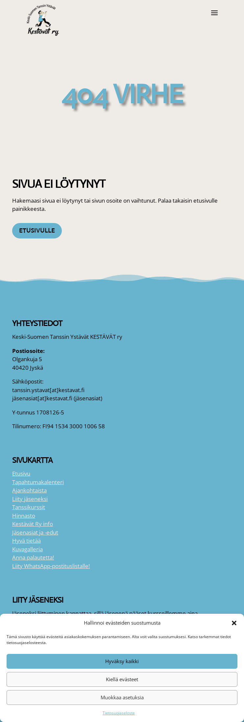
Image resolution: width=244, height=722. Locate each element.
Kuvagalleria (27, 549)
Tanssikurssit (28, 507)
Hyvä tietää (26, 540)
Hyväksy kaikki (122, 661)
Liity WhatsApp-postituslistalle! (51, 566)
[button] (234, 623)
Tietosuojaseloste (119, 713)
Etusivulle (37, 230)
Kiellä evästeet (122, 679)
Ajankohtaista (29, 490)
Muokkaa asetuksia (122, 697)
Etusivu (21, 473)
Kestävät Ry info (32, 524)
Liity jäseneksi (30, 499)
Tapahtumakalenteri (38, 482)
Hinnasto (23, 515)
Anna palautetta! (33, 557)
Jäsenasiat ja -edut (35, 532)
